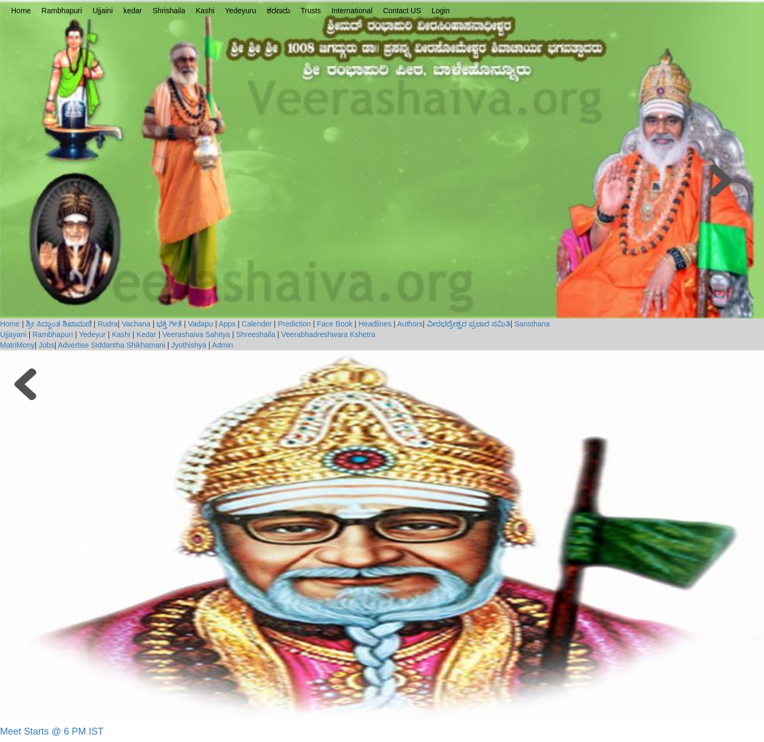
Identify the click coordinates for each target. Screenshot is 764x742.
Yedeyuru (240, 10)
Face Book (335, 324)
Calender (257, 324)
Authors (410, 324)
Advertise (73, 345)
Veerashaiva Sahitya (196, 334)
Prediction (294, 324)
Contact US (402, 10)
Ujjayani (14, 334)
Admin (222, 345)
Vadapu (200, 324)
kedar (133, 10)
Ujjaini (103, 10)
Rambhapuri (61, 10)
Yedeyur (92, 334)
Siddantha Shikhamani (128, 345)
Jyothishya (188, 345)
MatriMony (17, 345)
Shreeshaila (255, 334)
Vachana (136, 324)
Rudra (108, 324)
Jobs (47, 345)
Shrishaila (169, 10)
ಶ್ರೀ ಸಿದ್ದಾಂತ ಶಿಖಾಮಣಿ (59, 324)
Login (441, 10)
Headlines (374, 324)
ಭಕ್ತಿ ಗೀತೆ (169, 324)
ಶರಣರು (278, 10)
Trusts (311, 10)
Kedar (146, 334)
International (351, 10)
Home (21, 10)
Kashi (205, 10)
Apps (227, 324)
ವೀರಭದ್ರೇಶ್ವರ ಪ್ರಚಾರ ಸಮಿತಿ (469, 324)
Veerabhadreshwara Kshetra (328, 334)
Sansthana (532, 324)
